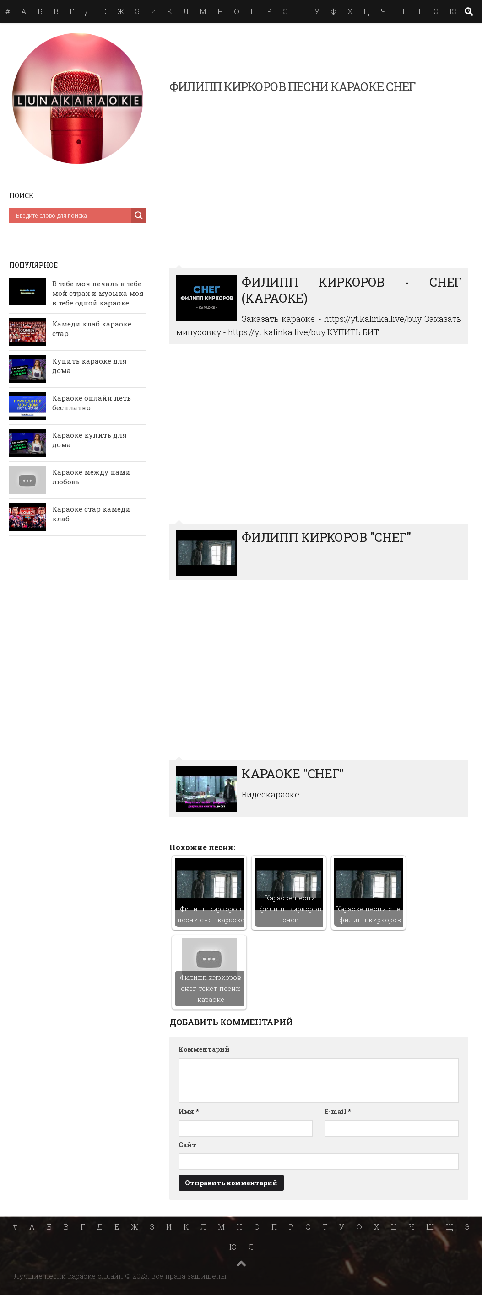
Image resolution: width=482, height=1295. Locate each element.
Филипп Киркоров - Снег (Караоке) (318, 183)
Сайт (187, 1144)
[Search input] (72, 215)
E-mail (338, 1111)
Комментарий (204, 1049)
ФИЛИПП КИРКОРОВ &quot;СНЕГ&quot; (318, 439)
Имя (189, 1111)
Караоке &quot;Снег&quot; (318, 675)
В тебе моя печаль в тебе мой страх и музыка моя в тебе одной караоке (98, 293)
